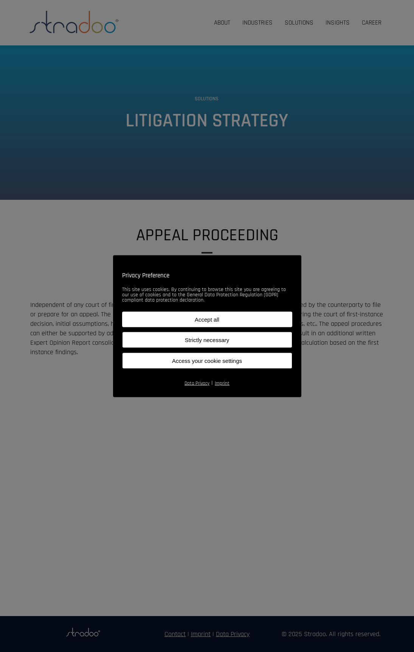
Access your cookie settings (207, 360)
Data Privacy (197, 383)
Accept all (207, 319)
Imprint (222, 383)
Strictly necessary (207, 339)
